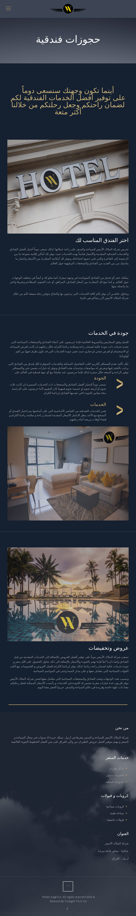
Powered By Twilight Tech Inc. (68, 902)
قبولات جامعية (115, 820)
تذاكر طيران (116, 769)
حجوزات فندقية (115, 782)
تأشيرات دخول (115, 775)
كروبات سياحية (115, 807)
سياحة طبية (117, 813)
